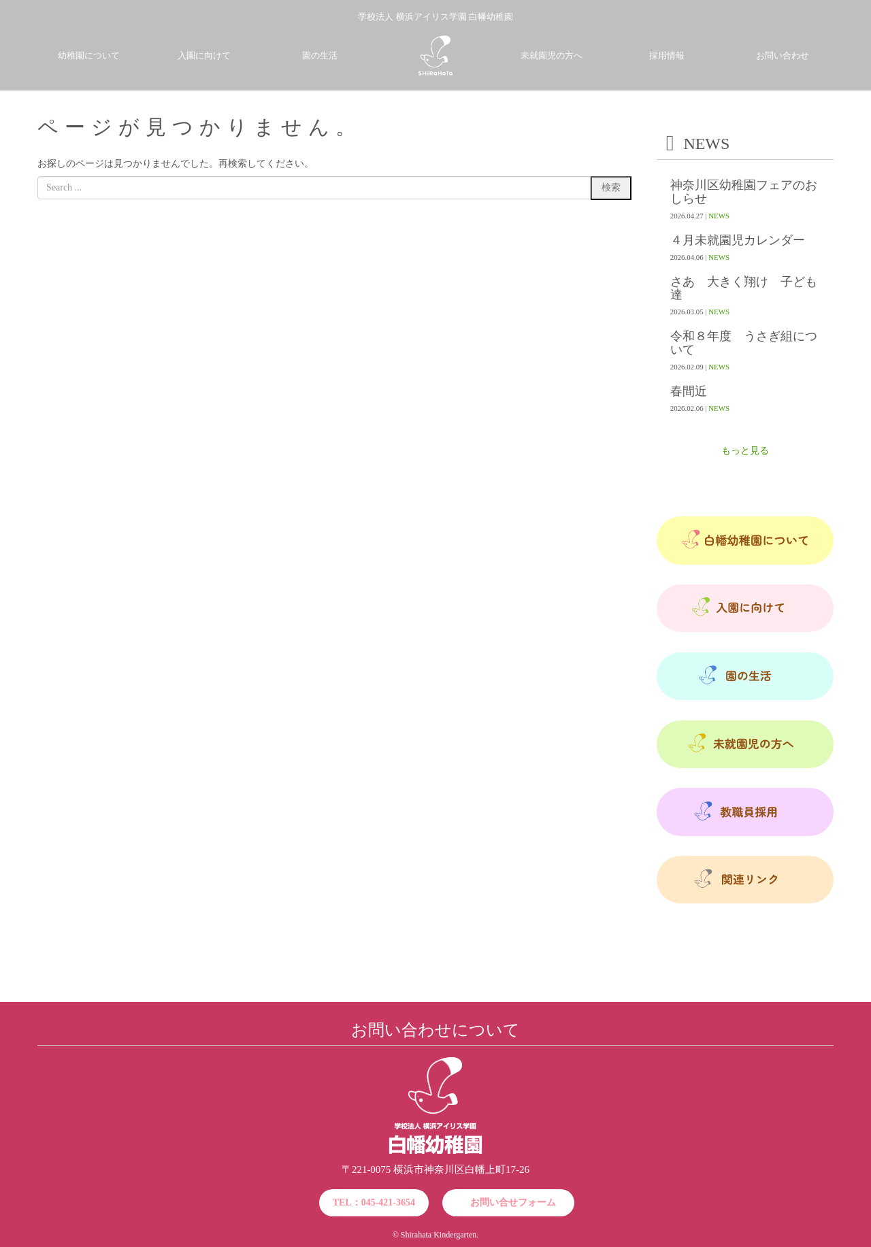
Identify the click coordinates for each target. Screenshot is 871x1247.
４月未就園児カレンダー (737, 240)
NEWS (718, 216)
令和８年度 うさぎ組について (743, 343)
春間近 (688, 391)
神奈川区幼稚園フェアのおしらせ (743, 192)
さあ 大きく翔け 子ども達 (743, 288)
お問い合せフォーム (513, 1202)
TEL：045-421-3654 (374, 1202)
